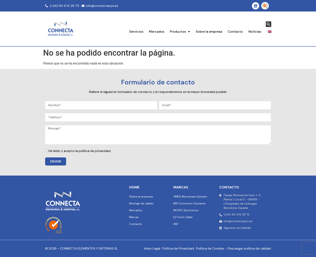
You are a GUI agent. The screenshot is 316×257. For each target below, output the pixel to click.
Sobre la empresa (209, 31)
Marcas (134, 217)
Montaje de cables (141, 203)
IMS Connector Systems (189, 203)
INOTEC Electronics (186, 210)
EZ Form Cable (183, 217)
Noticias (254, 31)
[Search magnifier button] (268, 24)
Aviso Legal (152, 248)
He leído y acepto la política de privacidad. (80, 151)
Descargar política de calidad (249, 248)
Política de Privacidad (178, 248)
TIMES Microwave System (190, 196)
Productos (180, 31)
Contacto (235, 31)
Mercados (156, 31)
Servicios (136, 31)
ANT (176, 224)
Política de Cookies (210, 248)
